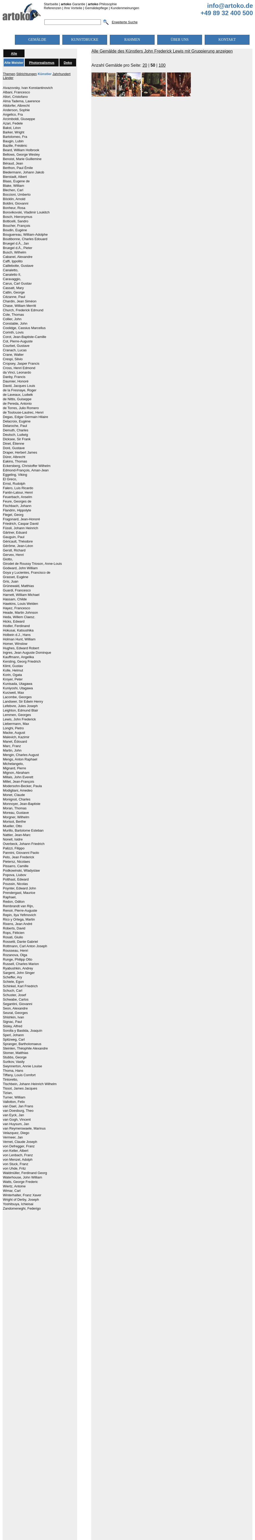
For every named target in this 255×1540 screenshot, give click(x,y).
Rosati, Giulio (13, 937)
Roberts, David (14, 928)
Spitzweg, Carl (14, 1039)
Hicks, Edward (14, 621)
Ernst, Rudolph (14, 483)
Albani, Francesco (16, 92)
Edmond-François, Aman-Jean (26, 470)
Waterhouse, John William (22, 1177)
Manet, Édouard (15, 741)
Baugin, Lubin (13, 141)
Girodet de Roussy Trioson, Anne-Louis (32, 563)
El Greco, (10, 479)
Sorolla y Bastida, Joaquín (22, 1030)
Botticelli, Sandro (15, 221)
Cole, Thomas (13, 314)
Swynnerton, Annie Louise (22, 1066)
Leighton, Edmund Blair (20, 710)
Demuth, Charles (15, 430)
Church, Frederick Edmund (23, 310)
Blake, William (13, 185)
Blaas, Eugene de (16, 181)
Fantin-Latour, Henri (18, 492)
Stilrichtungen (26, 74)
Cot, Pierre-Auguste (18, 341)
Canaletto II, (12, 274)
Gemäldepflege (96, 8)
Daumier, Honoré (15, 381)
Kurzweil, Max (13, 692)
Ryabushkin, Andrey (18, 968)
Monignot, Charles (17, 799)
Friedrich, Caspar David (21, 523)
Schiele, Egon (13, 981)
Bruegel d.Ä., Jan (16, 243)
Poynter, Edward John (19, 888)
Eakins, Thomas (15, 461)
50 (152, 65)
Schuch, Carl (12, 990)
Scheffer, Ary (12, 977)
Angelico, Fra (13, 114)
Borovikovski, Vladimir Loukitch (26, 212)
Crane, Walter (13, 354)
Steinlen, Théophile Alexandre (25, 1048)
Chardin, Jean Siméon (20, 301)
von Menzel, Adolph (17, 1159)
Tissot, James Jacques (20, 1088)
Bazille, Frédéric (15, 145)
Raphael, (9, 897)
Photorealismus (41, 63)
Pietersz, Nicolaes (16, 861)
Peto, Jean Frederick (18, 857)
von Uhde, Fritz (14, 1168)
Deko (68, 63)
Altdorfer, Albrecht (16, 105)
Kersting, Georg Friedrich (22, 661)
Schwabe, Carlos (15, 999)
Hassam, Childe (15, 599)
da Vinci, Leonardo (17, 372)
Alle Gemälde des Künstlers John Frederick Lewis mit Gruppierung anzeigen (162, 51)
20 (144, 65)
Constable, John (15, 323)
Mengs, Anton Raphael (20, 759)
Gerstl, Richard (14, 550)
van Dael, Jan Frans (18, 1106)
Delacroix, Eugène (17, 421)
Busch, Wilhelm (14, 252)
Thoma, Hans (13, 1070)
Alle (14, 53)
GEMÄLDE (37, 40)
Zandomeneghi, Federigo (22, 1208)
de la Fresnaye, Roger (20, 390)
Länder (8, 78)
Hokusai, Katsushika (18, 630)
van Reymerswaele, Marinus (24, 1128)
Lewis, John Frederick (19, 719)
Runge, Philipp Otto (17, 959)
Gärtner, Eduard (15, 532)
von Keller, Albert (15, 1150)
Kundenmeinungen (125, 8)
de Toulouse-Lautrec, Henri (23, 412)
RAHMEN (132, 40)
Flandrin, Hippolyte (17, 510)
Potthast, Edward (16, 879)
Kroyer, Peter (13, 679)
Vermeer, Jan (13, 1137)
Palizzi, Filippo (14, 848)
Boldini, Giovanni (15, 203)
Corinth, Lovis (13, 332)
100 (162, 65)
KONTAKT (227, 40)
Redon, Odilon (14, 901)
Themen (9, 74)
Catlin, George (14, 292)
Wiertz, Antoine (14, 1186)
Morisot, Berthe (14, 821)
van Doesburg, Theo (18, 1110)
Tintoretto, (10, 1079)
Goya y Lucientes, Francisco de (26, 572)
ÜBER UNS (180, 40)
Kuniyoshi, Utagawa (18, 688)
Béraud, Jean (13, 163)
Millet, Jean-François (18, 781)
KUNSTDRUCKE (84, 40)
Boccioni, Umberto (17, 194)
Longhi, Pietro (13, 728)
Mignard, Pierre (14, 768)
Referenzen (52, 8)
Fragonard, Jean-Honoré (21, 519)
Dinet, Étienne (13, 443)
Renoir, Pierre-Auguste (20, 910)
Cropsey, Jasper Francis (21, 363)
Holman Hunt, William (19, 639)
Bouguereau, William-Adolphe (25, 234)
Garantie (73, 4)
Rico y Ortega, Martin (19, 919)
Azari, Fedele (13, 123)
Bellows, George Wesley (21, 154)
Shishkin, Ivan (13, 1017)
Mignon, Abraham (16, 772)
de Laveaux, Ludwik (18, 394)
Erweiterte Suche (125, 22)
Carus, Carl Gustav (17, 283)
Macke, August (14, 732)
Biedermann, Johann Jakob (23, 172)
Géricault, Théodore (18, 541)
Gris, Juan (10, 581)
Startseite (51, 4)
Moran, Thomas (15, 808)
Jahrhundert (61, 74)
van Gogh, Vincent (17, 1119)
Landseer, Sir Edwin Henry (23, 701)
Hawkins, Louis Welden (20, 603)
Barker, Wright (13, 132)
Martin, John (12, 750)
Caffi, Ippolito (13, 261)
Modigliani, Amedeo (17, 790)
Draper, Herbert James (20, 452)
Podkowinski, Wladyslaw (21, 870)
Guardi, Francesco (17, 590)
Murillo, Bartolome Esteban (23, 830)
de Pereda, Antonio (17, 403)
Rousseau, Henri (15, 950)
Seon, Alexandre (15, 1008)
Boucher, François (16, 225)
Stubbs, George (15, 1057)
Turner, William (14, 1097)
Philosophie (102, 4)
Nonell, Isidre (13, 839)
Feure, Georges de (17, 501)
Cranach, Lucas (15, 350)
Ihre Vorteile (73, 8)
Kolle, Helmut (13, 670)
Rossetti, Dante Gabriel (20, 941)
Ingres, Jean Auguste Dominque (27, 652)
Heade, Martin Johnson (20, 612)
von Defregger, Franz (19, 1146)
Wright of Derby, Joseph (21, 1199)
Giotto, (8, 559)
